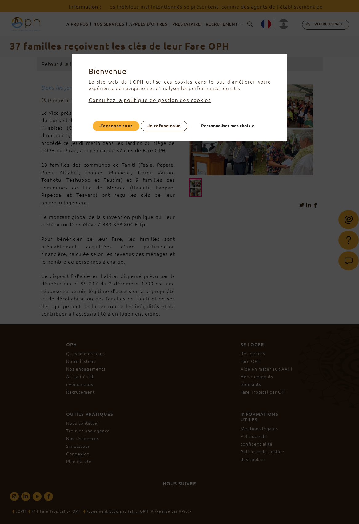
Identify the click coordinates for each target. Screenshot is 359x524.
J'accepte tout (116, 125)
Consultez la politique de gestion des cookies (150, 100)
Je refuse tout (164, 125)
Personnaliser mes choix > (227, 125)
